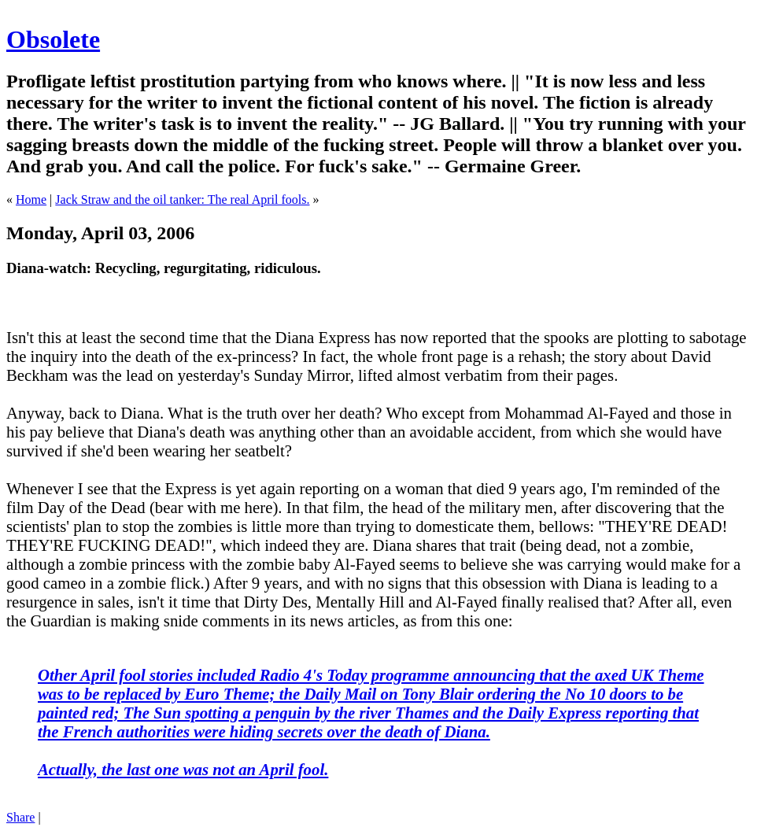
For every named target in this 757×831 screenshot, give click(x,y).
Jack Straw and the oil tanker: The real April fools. (182, 199)
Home (31, 199)
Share (20, 817)
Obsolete (53, 39)
